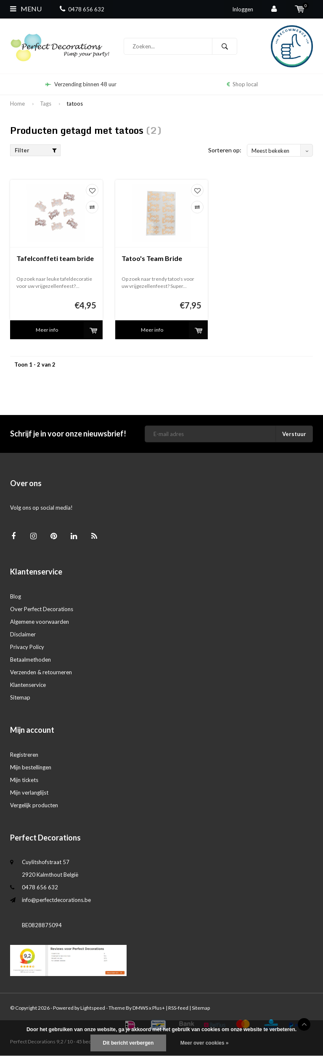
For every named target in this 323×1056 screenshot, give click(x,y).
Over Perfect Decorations (41, 609)
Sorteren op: (224, 150)
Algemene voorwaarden (39, 621)
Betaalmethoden (30, 659)
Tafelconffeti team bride (55, 258)
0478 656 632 (82, 9)
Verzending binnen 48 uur (80, 84)
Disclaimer (23, 634)
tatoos (74, 103)
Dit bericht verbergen (128, 1043)
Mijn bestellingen (30, 767)
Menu (26, 9)
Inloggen (242, 9)
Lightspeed (92, 1008)
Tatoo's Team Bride (152, 258)
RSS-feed (178, 1008)
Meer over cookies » (204, 1043)
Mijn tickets (24, 780)
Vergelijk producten (34, 805)
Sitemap (20, 697)
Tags (45, 103)
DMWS (140, 1008)
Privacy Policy (27, 647)
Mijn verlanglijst (29, 792)
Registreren (24, 754)
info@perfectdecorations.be (56, 899)
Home (17, 103)
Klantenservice (28, 684)
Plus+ (158, 1008)
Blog (15, 596)
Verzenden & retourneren (41, 672)
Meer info (47, 330)
